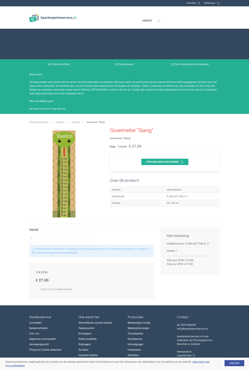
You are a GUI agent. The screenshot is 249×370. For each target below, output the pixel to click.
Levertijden (35, 285)
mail (75, 52)
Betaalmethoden (38, 291)
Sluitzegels (84, 307)
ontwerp (75, 85)
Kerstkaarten (135, 302)
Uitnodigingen (135, 307)
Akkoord (234, 363)
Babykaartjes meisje (139, 285)
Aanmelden (191, 3)
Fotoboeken (134, 312)
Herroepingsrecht (39, 307)
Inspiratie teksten (88, 318)
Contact (147, 14)
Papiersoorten (86, 291)
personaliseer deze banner (164, 125)
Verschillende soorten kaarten (95, 285)
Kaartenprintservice (39, 85)
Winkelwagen (209, 3)
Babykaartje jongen (138, 291)
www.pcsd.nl (184, 314)
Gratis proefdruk (87, 302)
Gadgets (60, 85)
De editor (83, 312)
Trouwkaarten (135, 296)
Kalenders (133, 318)
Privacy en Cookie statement (45, 312)
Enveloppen (84, 296)
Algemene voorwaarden (42, 302)
